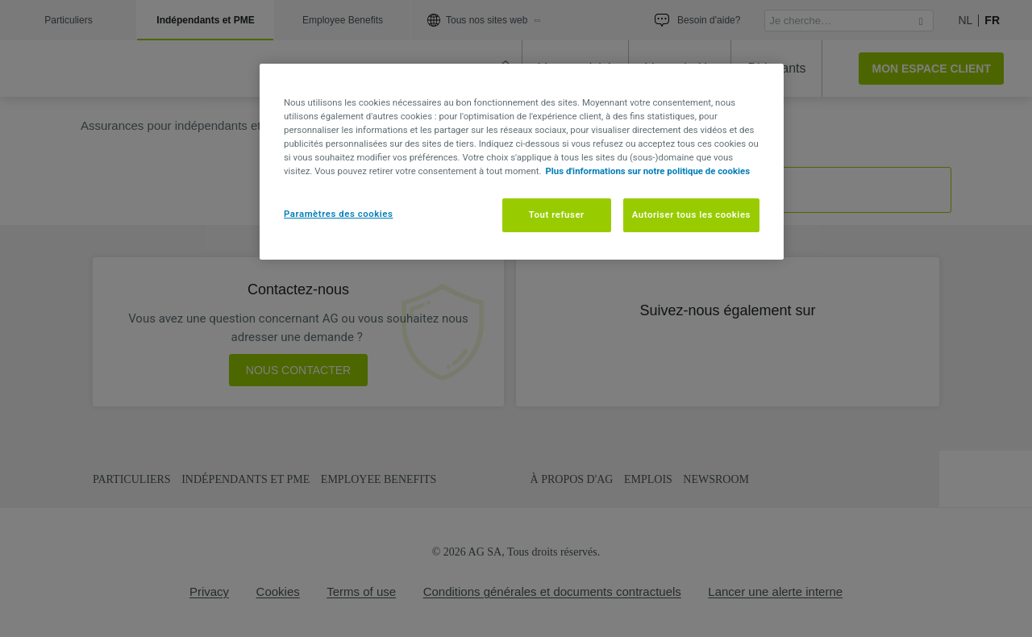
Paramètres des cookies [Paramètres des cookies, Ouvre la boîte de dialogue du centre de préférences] (338, 213)
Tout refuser (557, 214)
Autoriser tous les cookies (691, 214)
